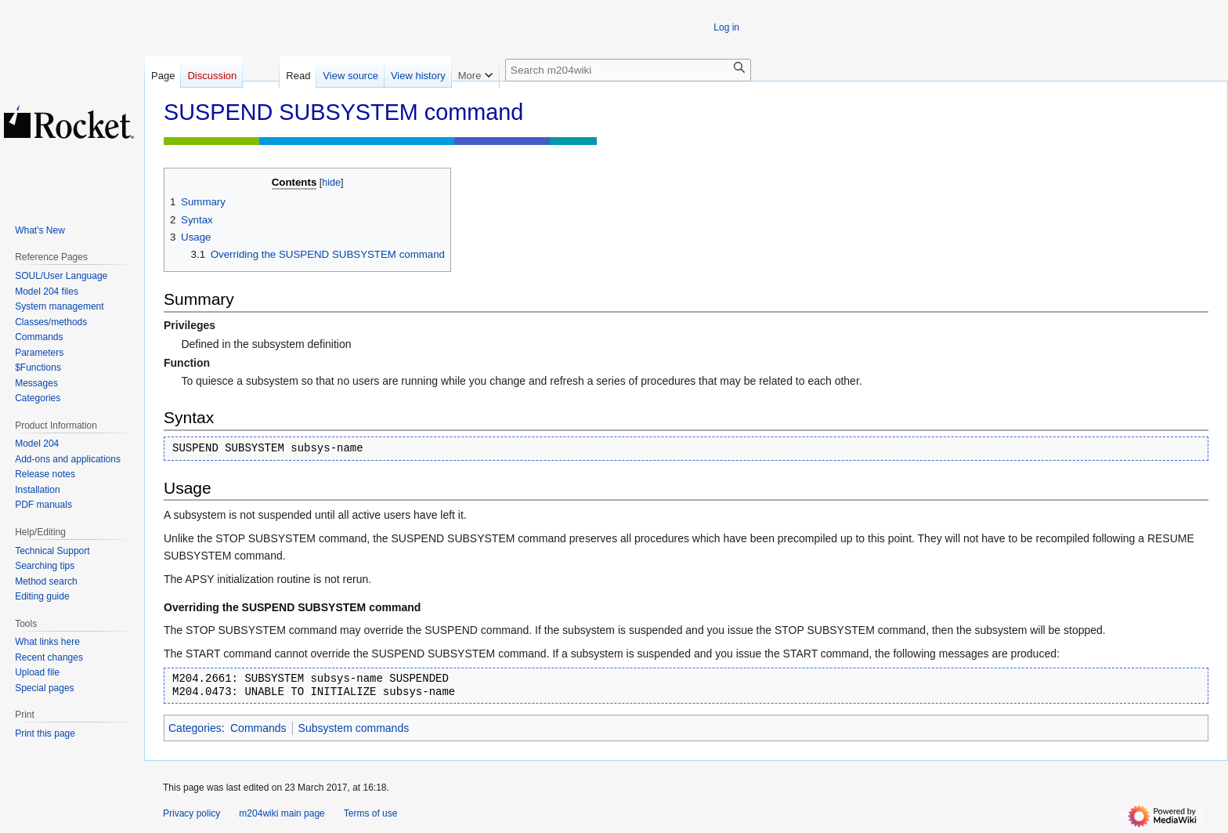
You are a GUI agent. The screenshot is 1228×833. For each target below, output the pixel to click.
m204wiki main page (281, 813)
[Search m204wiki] (628, 70)
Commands (258, 728)
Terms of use (371, 813)
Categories (195, 728)
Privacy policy (191, 813)
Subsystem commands (354, 728)
